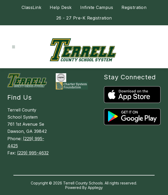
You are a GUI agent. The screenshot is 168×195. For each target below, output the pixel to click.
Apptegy (95, 187)
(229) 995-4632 (33, 152)
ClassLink (32, 7)
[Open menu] (14, 47)
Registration (133, 7)
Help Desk (61, 7)
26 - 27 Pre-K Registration (84, 18)
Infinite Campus (96, 7)
